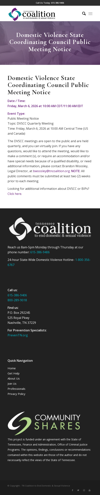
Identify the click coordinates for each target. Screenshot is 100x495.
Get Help (14, 373)
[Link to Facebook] (72, 490)
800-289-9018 (17, 300)
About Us (14, 378)
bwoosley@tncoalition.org (51, 171)
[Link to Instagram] (84, 490)
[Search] (82, 13)
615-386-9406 (57, 2)
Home (12, 368)
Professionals (16, 389)
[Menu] (90, 13)
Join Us (12, 383)
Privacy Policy (16, 394)
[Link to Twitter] (78, 490)
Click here (14, 194)
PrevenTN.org (18, 335)
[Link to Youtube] (89, 490)
